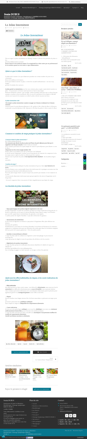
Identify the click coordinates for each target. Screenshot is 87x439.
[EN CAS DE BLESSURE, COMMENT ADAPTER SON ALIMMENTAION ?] (71, 35)
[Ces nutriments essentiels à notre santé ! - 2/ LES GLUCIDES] (71, 120)
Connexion (80, 437)
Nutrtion (63, 163)
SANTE (63, 166)
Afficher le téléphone (75, 1)
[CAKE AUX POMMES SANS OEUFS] (71, 82)
